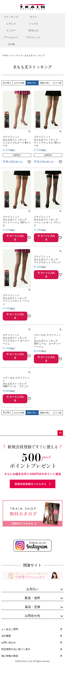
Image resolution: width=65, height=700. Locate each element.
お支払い (32, 589)
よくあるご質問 (9, 629)
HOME (5, 55)
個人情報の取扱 (9, 655)
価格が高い (45, 83)
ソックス (33, 23)
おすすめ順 (19, 83)
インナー (11, 30)
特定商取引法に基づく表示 (15, 649)
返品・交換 (32, 607)
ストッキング (11, 16)
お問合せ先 (32, 615)
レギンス (11, 23)
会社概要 (6, 635)
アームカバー (11, 37)
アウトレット (33, 37)
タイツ (33, 16)
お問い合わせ (8, 642)
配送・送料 (32, 598)
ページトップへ (60, 433)
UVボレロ (33, 30)
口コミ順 (57, 83)
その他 (11, 44)
